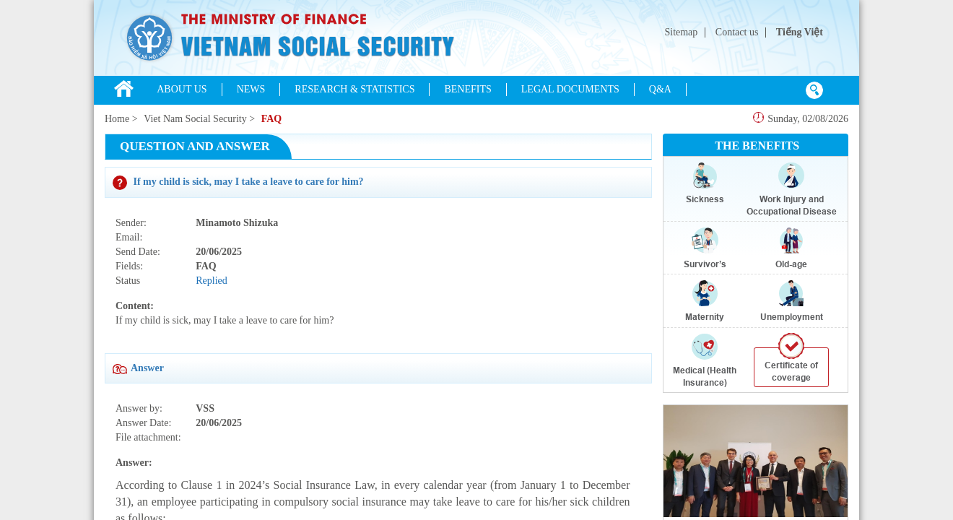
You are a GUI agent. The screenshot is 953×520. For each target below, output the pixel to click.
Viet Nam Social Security (195, 118)
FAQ (271, 118)
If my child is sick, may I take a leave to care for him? (238, 181)
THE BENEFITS (757, 145)
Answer (138, 368)
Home (117, 118)
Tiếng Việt (799, 32)
